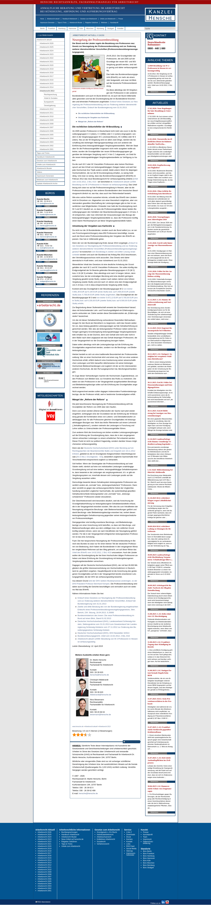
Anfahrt (39, 206)
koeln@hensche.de (47, 248)
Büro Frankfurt (148, 854)
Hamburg (61, 28)
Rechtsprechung (50, 95)
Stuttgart (110, 28)
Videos (39, 172)
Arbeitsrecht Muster (76, 22)
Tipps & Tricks (62, 22)
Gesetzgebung (50, 105)
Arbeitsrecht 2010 (46, 116)
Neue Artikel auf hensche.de (72, 839)
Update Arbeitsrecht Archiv (47, 184)
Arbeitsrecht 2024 (46, 51)
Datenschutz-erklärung (148, 842)
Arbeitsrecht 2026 (46, 43)
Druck (128, 837)
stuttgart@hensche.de (48, 281)
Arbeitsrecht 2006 (46, 131)
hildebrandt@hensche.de (100, 695)
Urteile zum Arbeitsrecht (107, 19)
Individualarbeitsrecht (105, 835)
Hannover (72, 28)
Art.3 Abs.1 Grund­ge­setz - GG (89, 457)
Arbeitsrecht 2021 (46, 62)
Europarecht (49, 102)
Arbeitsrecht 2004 (46, 138)
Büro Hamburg (148, 856)
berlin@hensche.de (47, 203)
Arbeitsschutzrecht (104, 837)
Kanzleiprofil (114, 22)
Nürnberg (100, 28)
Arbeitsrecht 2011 (46, 113)
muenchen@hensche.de (48, 259)
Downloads (130, 835)
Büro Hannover (149, 858)
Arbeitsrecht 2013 (47, 91)
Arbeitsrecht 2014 (46, 87)
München (89, 28)
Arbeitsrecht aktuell (53, 19)
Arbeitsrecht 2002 (46, 146)
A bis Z (129, 832)
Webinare (104, 22)
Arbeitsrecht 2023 (46, 54)
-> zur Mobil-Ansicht (45, 35)
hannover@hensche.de (48, 237)
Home (42, 19)
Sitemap (129, 851)
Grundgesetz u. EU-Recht (107, 832)
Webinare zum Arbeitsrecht (47, 180)
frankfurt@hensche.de (48, 214)
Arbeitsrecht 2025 (46, 47)
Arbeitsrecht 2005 (46, 135)
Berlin (42, 28)
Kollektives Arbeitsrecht (106, 839)
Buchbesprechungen (69, 832)
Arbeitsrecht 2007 (46, 127)
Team (145, 837)
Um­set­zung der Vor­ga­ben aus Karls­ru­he (93, 117)
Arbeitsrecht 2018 (46, 73)
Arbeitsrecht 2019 (46, 69)
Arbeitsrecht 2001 (46, 149)
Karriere (129, 839)
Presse (120, 19)
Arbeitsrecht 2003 (46, 142)
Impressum (147, 839)
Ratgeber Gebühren (91, 22)
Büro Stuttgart (148, 868)
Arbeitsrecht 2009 (46, 120)
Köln (81, 28)
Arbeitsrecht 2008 (46, 124)
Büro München (148, 863)
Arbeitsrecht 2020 (46, 65)
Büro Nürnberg (149, 865)
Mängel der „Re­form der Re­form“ (90, 121)
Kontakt (129, 842)
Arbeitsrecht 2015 (46, 84)
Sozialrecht (101, 842)
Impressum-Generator (47, 22)
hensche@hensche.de (99, 675)
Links (128, 844)
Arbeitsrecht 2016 (46, 80)
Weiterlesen (154, 92)
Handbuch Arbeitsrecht (69, 19)
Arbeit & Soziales (50, 98)
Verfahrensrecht (103, 844)
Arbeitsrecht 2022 (46, 58)
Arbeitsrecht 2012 (46, 109)
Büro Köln (147, 861)
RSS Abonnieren (131, 742)
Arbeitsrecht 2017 (46, 76)
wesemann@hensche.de (100, 714)
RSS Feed (130, 846)
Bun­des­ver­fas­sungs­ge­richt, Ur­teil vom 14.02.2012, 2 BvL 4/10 (104, 636)
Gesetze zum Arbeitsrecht (88, 19)
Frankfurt (51, 28)
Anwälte (120, 28)
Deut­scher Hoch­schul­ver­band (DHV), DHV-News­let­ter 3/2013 (103, 633)
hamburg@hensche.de (48, 226)
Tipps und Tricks (43, 153)
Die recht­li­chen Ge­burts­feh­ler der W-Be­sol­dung (96, 113)
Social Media (131, 849)
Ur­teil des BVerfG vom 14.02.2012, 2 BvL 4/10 (91, 552)
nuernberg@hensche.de (48, 270)
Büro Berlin (147, 851)
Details (48, 206)
